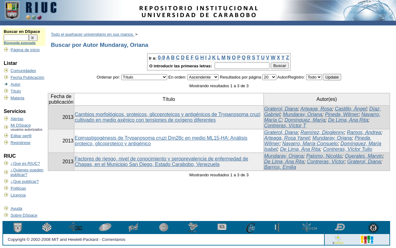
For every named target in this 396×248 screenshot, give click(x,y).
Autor (15, 84)
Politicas (18, 188)
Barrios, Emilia (280, 167)
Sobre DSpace (24, 215)
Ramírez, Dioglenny (322, 132)
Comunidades (23, 70)
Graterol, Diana (281, 108)
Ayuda (16, 208)
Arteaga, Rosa (316, 108)
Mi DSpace (21, 125)
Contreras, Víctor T (285, 125)
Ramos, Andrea (364, 132)
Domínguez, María (304, 120)
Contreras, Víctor (326, 161)
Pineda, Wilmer (341, 114)
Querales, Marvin (364, 156)
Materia (17, 98)
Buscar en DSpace (22, 31)
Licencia (18, 195)
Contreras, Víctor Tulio (347, 149)
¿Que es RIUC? (25, 163)
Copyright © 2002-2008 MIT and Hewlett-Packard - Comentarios (66, 239)
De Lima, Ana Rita (348, 120)
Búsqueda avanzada (19, 43)
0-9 (161, 57)
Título (16, 91)
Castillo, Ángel (351, 108)
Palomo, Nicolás (324, 156)
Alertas (17, 118)
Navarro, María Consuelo (310, 143)
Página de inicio (25, 49)
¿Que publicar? (25, 181)
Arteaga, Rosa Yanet (287, 138)
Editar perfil (21, 135)
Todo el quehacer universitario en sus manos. (92, 34)
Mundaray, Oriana (302, 114)
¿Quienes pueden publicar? (27, 172)
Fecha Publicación (27, 77)
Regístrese (20, 142)
